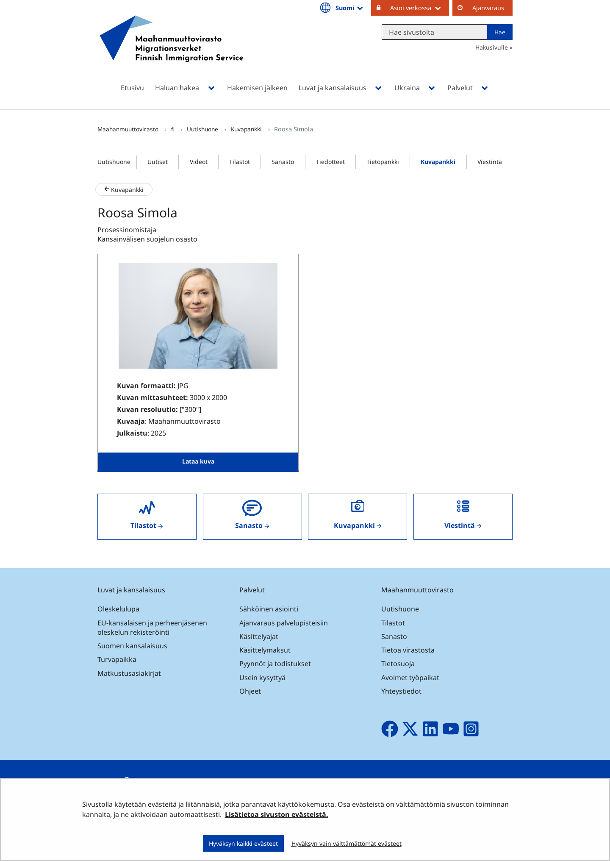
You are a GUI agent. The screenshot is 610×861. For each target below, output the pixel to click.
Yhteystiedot (401, 691)
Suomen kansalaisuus (132, 645)
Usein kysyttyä (263, 677)
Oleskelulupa (118, 609)
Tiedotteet (330, 162)
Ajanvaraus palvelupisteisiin (283, 623)
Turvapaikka (116, 659)
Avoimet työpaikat (410, 677)
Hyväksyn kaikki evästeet (243, 843)
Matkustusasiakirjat (129, 673)
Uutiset (157, 162)
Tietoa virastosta (408, 650)
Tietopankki (382, 162)
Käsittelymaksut (265, 650)
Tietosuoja (398, 663)
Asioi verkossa (419, 7)
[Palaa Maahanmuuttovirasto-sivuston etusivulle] (171, 50)
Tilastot (239, 162)
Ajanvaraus (488, 8)
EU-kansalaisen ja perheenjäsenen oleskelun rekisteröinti (152, 627)
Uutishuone (203, 129)
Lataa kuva (198, 461)
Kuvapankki (247, 129)
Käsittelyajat (258, 636)
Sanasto (283, 162)
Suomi (350, 7)
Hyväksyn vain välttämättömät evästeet (346, 843)
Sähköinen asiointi (268, 609)
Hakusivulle (491, 47)
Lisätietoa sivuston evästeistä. (276, 814)
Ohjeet (250, 691)
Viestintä (489, 162)
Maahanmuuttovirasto (128, 129)
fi (173, 129)
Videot (199, 162)
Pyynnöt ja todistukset (275, 663)
